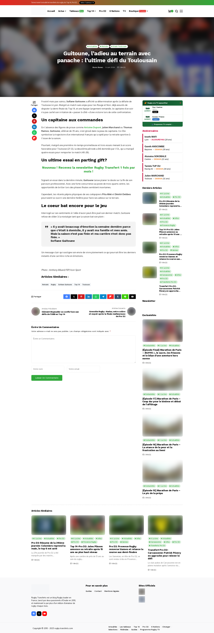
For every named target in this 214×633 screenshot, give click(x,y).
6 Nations (155, 627)
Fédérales (124, 629)
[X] (39, 613)
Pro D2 (145, 627)
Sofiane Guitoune (65, 285)
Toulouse (86, 285)
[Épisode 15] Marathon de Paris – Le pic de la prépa (161, 492)
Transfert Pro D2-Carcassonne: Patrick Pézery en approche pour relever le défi (169, 288)
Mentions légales (111, 591)
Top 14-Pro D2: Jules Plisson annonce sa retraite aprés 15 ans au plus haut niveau (170, 232)
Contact (97, 591)
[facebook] (33, 613)
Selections (112, 629)
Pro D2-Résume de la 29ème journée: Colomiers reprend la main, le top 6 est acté (170, 203)
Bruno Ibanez (97, 67)
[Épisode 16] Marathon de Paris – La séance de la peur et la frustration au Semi (161, 447)
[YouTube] (44, 613)
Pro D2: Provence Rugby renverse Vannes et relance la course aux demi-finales (170, 256)
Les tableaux (125, 627)
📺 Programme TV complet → (162, 124)
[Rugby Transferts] (38, 11)
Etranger (166, 627)
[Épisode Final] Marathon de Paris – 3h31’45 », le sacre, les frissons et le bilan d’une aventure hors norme (161, 354)
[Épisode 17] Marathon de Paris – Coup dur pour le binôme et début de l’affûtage (161, 401)
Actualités (112, 627)
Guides (89, 591)
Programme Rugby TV (150, 629)
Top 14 (77, 285)
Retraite (45, 285)
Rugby (53, 285)
